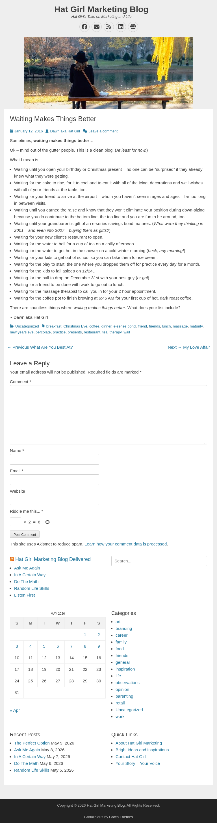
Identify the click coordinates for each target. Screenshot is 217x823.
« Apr (15, 710)
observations (128, 682)
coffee (94, 326)
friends (154, 326)
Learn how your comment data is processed (125, 544)
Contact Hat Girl (131, 756)
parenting (124, 696)
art (118, 621)
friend (142, 326)
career (122, 635)
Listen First (24, 595)
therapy (115, 332)
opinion (122, 689)
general (123, 662)
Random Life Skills (31, 588)
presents (75, 332)
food (120, 648)
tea (104, 332)
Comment (20, 381)
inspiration (125, 669)
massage (180, 326)
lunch (166, 326)
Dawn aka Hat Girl (65, 131)
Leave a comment (103, 131)
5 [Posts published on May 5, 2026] (44, 646)
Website (17, 491)
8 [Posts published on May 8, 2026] (85, 646)
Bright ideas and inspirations (142, 749)
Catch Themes (121, 817)
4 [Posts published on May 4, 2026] (30, 646)
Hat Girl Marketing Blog (101, 9)
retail (120, 702)
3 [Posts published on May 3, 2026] (17, 646)
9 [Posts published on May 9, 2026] (98, 646)
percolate (43, 332)
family (121, 641)
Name (17, 450)
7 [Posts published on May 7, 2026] (71, 646)
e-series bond (124, 326)
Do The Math (26, 581)
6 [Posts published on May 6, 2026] (58, 646)
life (118, 675)
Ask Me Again (27, 568)
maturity (196, 326)
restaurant (92, 332)
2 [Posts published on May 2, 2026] (98, 634)
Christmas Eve (76, 326)
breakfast (53, 326)
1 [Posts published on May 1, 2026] (85, 634)
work (120, 716)
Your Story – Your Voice (138, 763)
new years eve (22, 332)
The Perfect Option (32, 743)
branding (124, 628)
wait (126, 332)
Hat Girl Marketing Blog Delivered (53, 559)
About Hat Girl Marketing (139, 743)
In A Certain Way (29, 574)
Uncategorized (27, 326)
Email (16, 470)
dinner (106, 326)
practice (59, 332)
